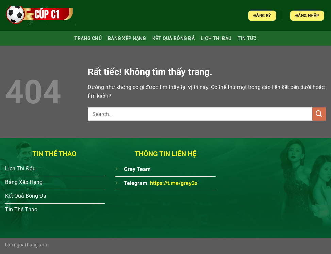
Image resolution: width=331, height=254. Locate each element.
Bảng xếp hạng (127, 38)
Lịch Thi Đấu (216, 38)
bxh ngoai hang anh (26, 245)
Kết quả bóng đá (173, 38)
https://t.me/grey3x (173, 183)
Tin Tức (247, 38)
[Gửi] (319, 114)
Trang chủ (88, 38)
